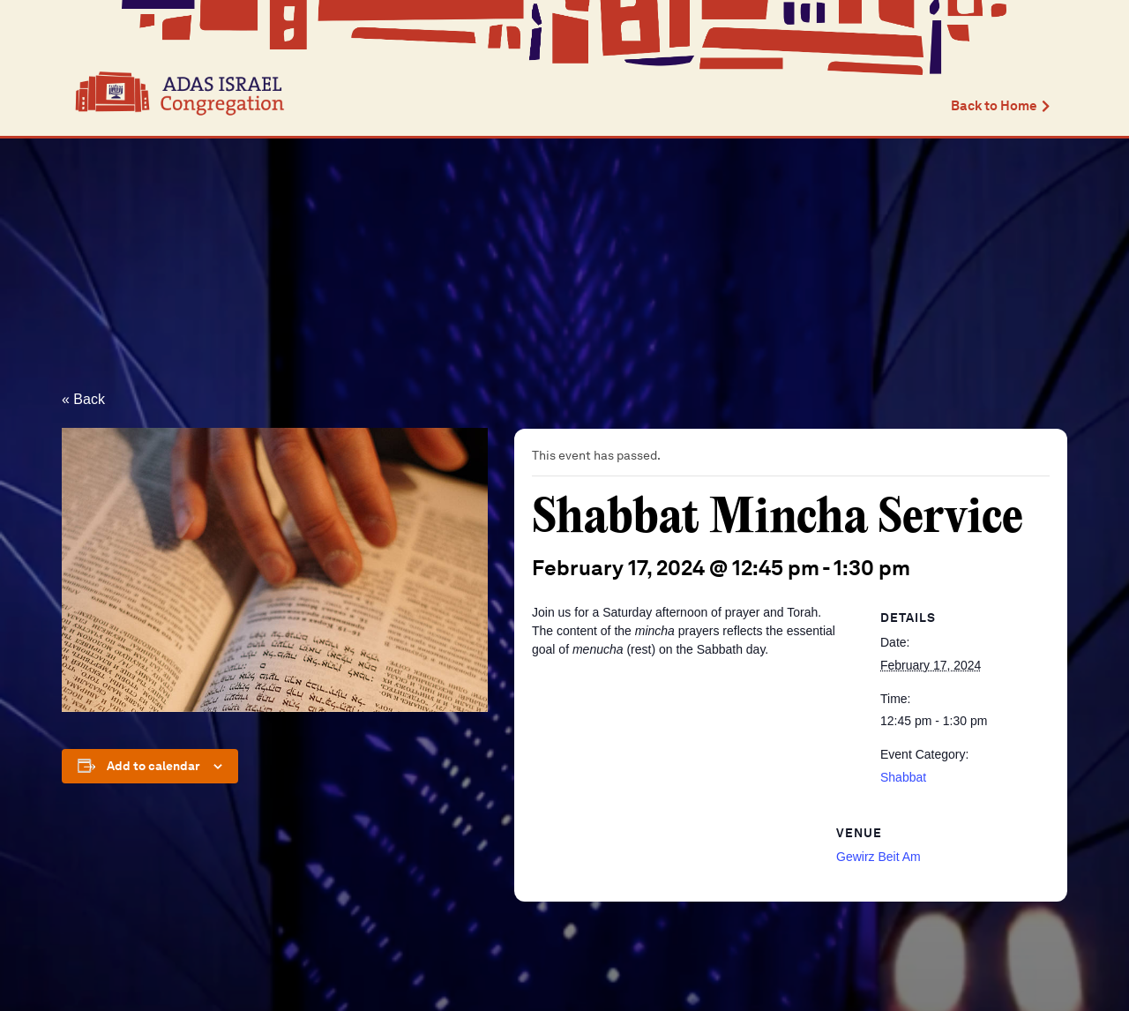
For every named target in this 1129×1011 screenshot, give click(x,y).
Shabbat (903, 777)
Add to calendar (153, 766)
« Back (83, 399)
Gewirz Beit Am (878, 857)
